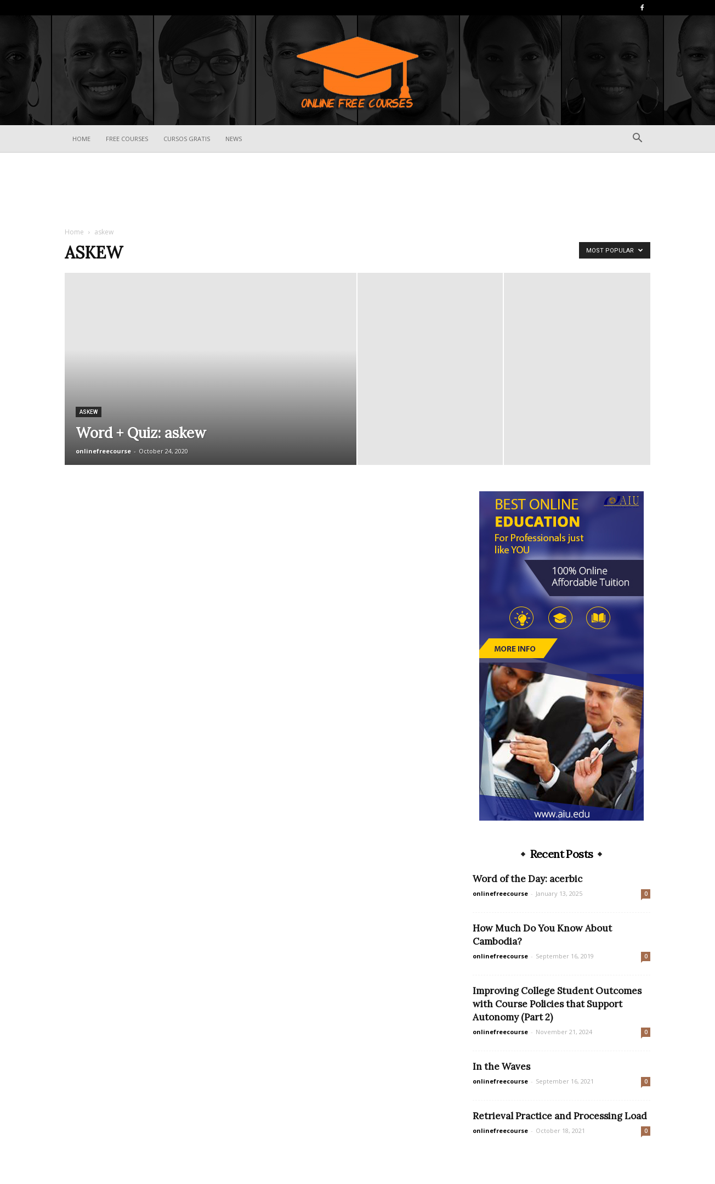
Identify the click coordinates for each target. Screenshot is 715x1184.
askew (89, 412)
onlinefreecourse (103, 451)
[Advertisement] (357, 190)
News (233, 138)
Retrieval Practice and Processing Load (560, 1116)
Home (81, 138)
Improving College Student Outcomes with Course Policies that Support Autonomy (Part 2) (557, 1004)
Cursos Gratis (186, 138)
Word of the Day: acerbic (527, 879)
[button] (637, 139)
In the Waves (501, 1066)
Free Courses (127, 138)
